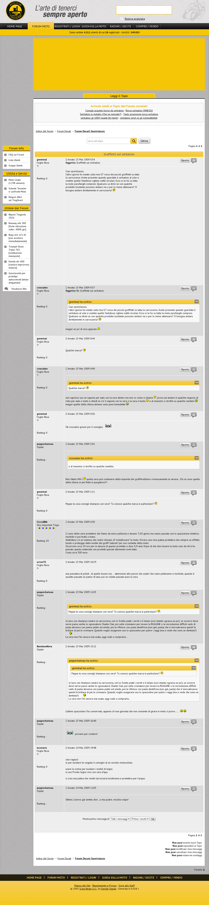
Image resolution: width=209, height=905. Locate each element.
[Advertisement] (119, 63)
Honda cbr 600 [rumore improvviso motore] (19, 264)
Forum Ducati (64, 131)
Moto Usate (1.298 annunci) (17, 181)
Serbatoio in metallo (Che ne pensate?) (100, 114)
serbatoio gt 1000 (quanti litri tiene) (99, 117)
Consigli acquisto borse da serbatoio (104, 110)
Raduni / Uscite (120, 26)
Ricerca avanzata (135, 18)
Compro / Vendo (147, 26)
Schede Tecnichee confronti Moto (17, 190)
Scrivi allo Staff (127, 885)
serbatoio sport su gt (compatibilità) (138, 117)
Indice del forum (44, 131)
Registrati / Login (67, 26)
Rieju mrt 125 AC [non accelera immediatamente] (18, 238)
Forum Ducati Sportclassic (90, 131)
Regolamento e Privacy (104, 885)
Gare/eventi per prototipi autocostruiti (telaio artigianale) (19, 278)
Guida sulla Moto (94, 26)
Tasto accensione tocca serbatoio (140, 114)
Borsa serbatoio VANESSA (139, 110)
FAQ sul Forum (16, 154)
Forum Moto (41, 26)
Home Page (14, 26)
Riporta (185, 160)
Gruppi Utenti (15, 165)
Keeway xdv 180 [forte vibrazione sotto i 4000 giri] (17, 226)
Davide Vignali (108, 888)
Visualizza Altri (19, 288)
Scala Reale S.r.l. (88, 888)
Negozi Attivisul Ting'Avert (16, 198)
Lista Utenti (14, 160)
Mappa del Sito (82, 885)
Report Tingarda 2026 (17, 216)
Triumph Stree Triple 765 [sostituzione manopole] (16, 251)
